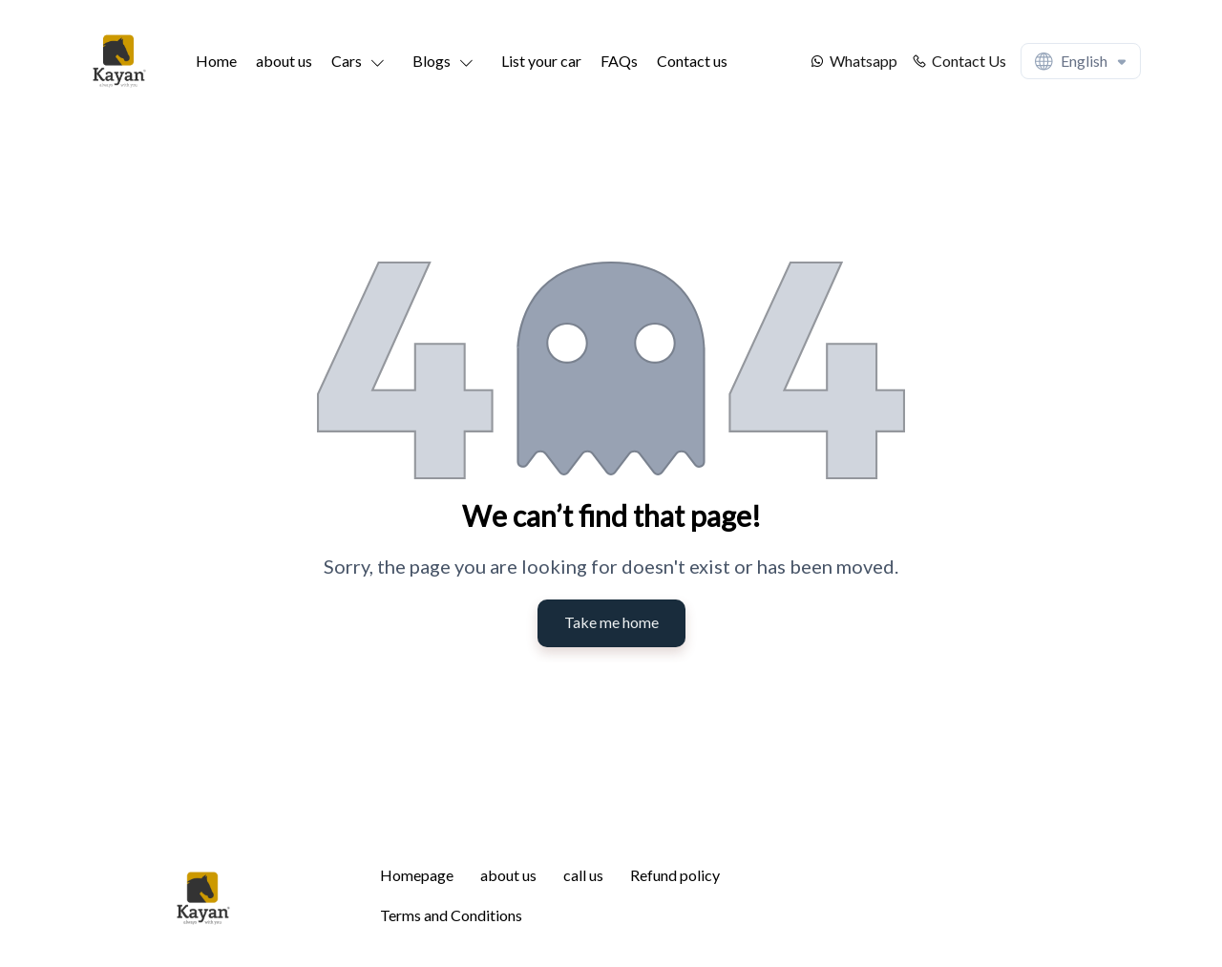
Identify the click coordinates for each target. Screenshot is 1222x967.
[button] (362, 61)
